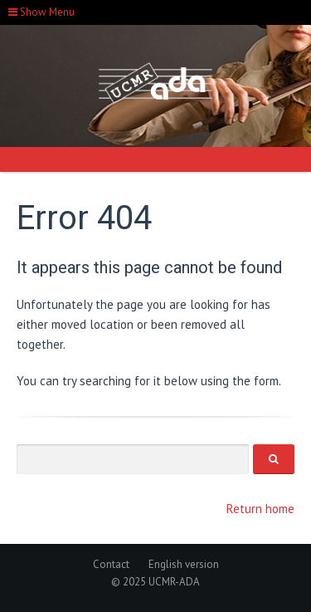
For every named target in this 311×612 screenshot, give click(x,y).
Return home (260, 509)
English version (183, 564)
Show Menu (41, 12)
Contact (111, 564)
